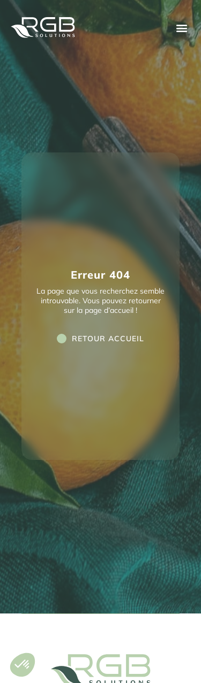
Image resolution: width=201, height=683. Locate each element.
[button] (181, 27)
